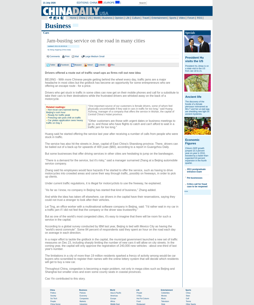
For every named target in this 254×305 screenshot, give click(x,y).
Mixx (111, 65)
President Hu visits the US (194, 59)
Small (101, 56)
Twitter (51, 65)
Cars (46, 32)
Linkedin (100, 65)
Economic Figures (192, 141)
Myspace (76, 65)
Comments (55, 56)
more (186, 191)
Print (67, 56)
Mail (77, 56)
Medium (95, 56)
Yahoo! (88, 65)
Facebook (63, 65)
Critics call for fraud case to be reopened (197, 185)
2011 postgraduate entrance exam (196, 170)
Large (87, 56)
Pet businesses (194, 178)
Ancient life (193, 96)
